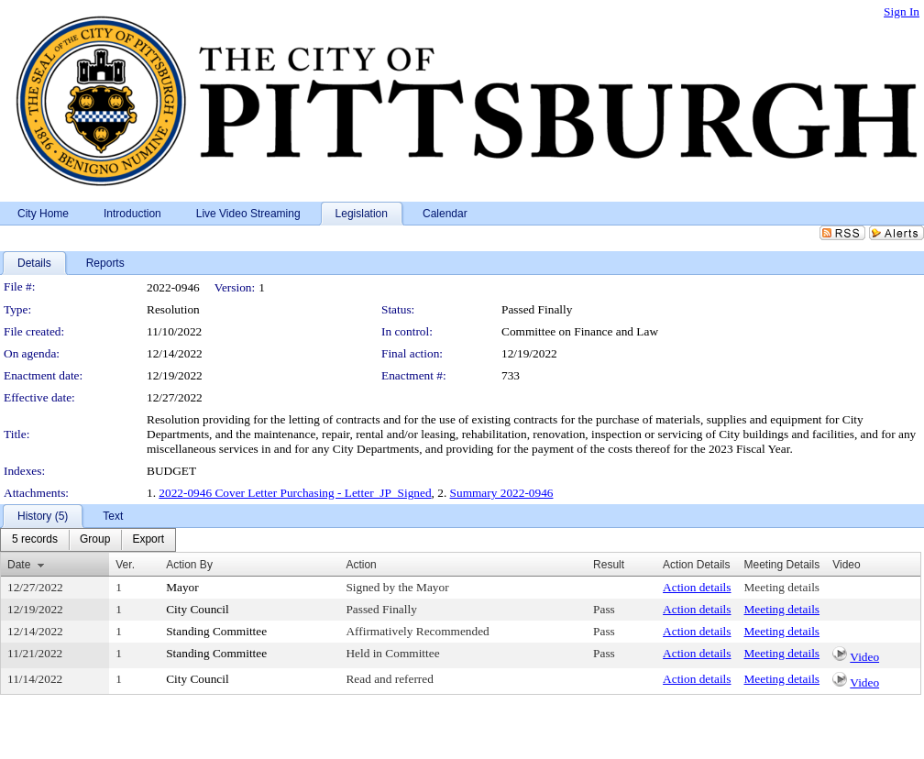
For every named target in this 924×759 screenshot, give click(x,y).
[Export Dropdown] (148, 540)
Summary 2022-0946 (502, 493)
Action (361, 564)
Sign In (901, 11)
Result (608, 564)
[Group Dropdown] (95, 540)
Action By (189, 564)
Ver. (125, 564)
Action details (697, 587)
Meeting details (782, 587)
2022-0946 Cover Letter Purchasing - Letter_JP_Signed (295, 493)
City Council (197, 609)
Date (18, 564)
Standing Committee (216, 631)
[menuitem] (35, 540)
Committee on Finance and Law (579, 331)
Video (864, 657)
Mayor (182, 587)
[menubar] (88, 540)
